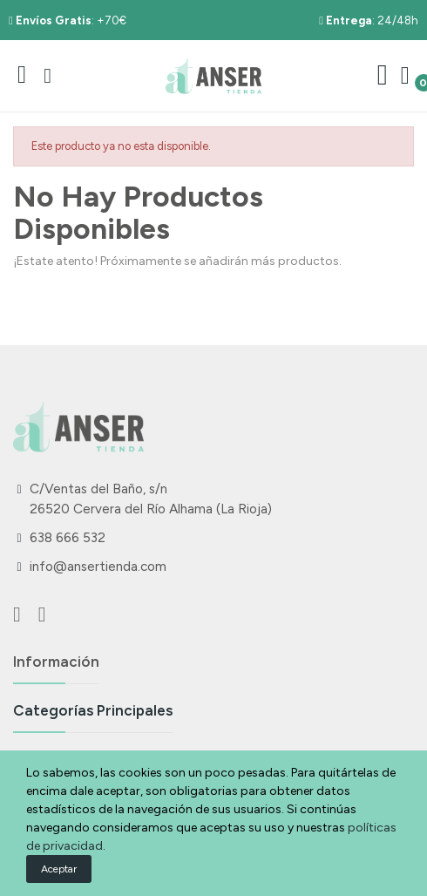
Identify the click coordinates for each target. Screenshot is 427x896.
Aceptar (59, 869)
